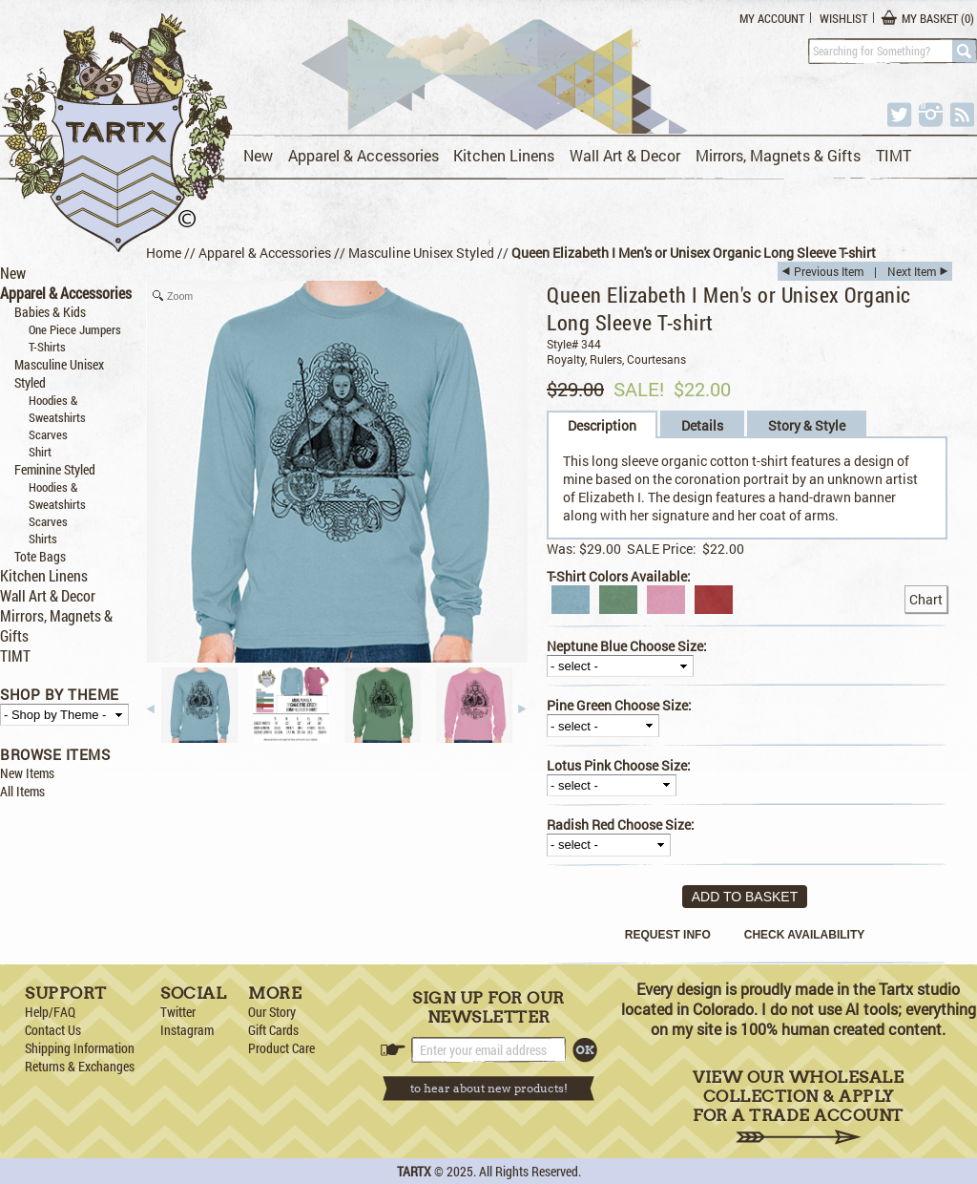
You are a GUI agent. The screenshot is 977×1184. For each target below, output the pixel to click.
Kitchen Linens (503, 155)
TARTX (414, 1171)
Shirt (40, 451)
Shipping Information (80, 1048)
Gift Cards (273, 1030)
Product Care (281, 1048)
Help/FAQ (50, 1012)
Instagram (187, 1030)
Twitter (178, 1012)
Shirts (43, 538)
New (258, 155)
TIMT (893, 155)
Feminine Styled (54, 469)
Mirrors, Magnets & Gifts (778, 155)
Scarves (48, 434)
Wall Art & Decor (625, 155)
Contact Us (53, 1030)
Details (702, 425)
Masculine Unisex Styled (421, 252)
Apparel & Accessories (363, 155)
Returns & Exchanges (80, 1066)
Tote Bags (40, 556)
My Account (771, 18)
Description (602, 425)
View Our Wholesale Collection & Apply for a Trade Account (798, 1106)
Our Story (272, 1012)
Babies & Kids (50, 312)
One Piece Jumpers (75, 329)
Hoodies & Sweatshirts (57, 408)
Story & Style (806, 425)
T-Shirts (47, 346)
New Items (27, 773)
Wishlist (843, 18)
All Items (22, 791)
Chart (926, 599)
